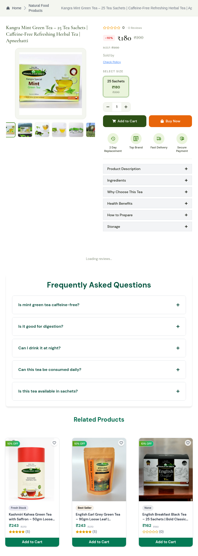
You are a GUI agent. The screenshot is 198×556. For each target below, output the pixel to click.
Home (13, 8)
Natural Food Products (39, 8)
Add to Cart (124, 121)
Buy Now (170, 121)
